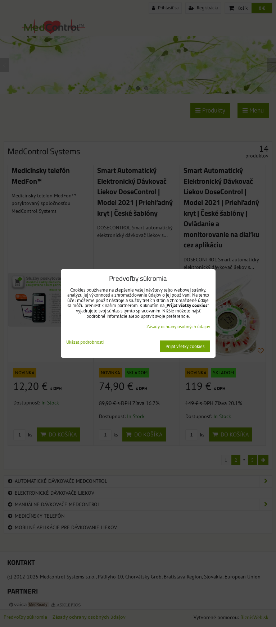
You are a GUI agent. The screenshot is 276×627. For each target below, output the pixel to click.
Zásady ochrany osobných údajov (178, 327)
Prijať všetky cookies (185, 346)
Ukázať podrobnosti (85, 342)
